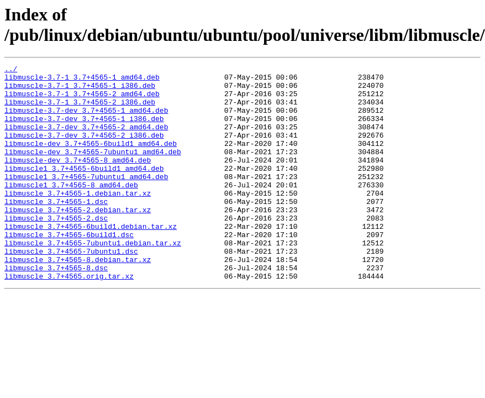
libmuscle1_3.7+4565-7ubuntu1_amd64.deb (86, 200)
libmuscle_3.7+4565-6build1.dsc (69, 269)
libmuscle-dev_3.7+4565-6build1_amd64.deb (90, 160)
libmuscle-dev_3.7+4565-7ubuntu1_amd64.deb (92, 170)
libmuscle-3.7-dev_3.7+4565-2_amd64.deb (86, 140)
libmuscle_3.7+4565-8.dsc (56, 309)
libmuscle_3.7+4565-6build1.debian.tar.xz (90, 259)
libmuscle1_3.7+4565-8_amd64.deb (71, 209)
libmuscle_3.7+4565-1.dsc (56, 229)
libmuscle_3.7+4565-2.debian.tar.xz (77, 239)
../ (10, 70)
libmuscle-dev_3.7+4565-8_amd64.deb (77, 180)
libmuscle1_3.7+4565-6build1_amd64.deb (84, 190)
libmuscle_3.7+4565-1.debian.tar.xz (77, 219)
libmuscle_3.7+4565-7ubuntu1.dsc (71, 289)
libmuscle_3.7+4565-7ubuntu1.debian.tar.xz (92, 279)
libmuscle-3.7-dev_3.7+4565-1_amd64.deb (86, 120)
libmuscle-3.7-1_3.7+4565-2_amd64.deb (82, 100)
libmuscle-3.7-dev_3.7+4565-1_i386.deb (84, 130)
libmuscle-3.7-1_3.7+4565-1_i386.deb (79, 90)
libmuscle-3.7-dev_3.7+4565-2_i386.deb (84, 150)
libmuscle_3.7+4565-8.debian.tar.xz (77, 299)
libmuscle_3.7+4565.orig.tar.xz (69, 319)
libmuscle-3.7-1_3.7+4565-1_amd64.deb (82, 80)
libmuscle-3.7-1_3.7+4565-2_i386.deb (79, 110)
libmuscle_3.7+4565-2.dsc (56, 249)
